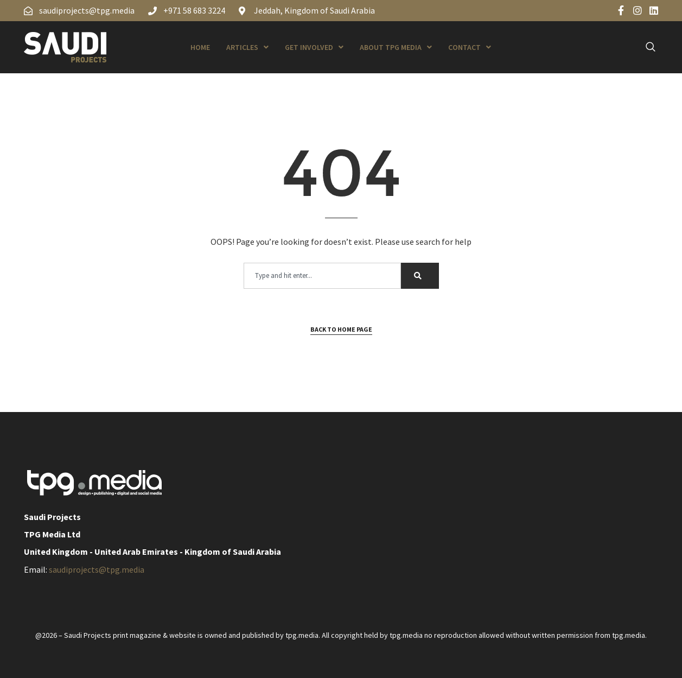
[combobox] (322, 276)
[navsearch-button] (644, 47)
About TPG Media (396, 47)
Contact (469, 47)
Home (200, 47)
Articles (247, 47)
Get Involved (314, 47)
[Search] (420, 276)
